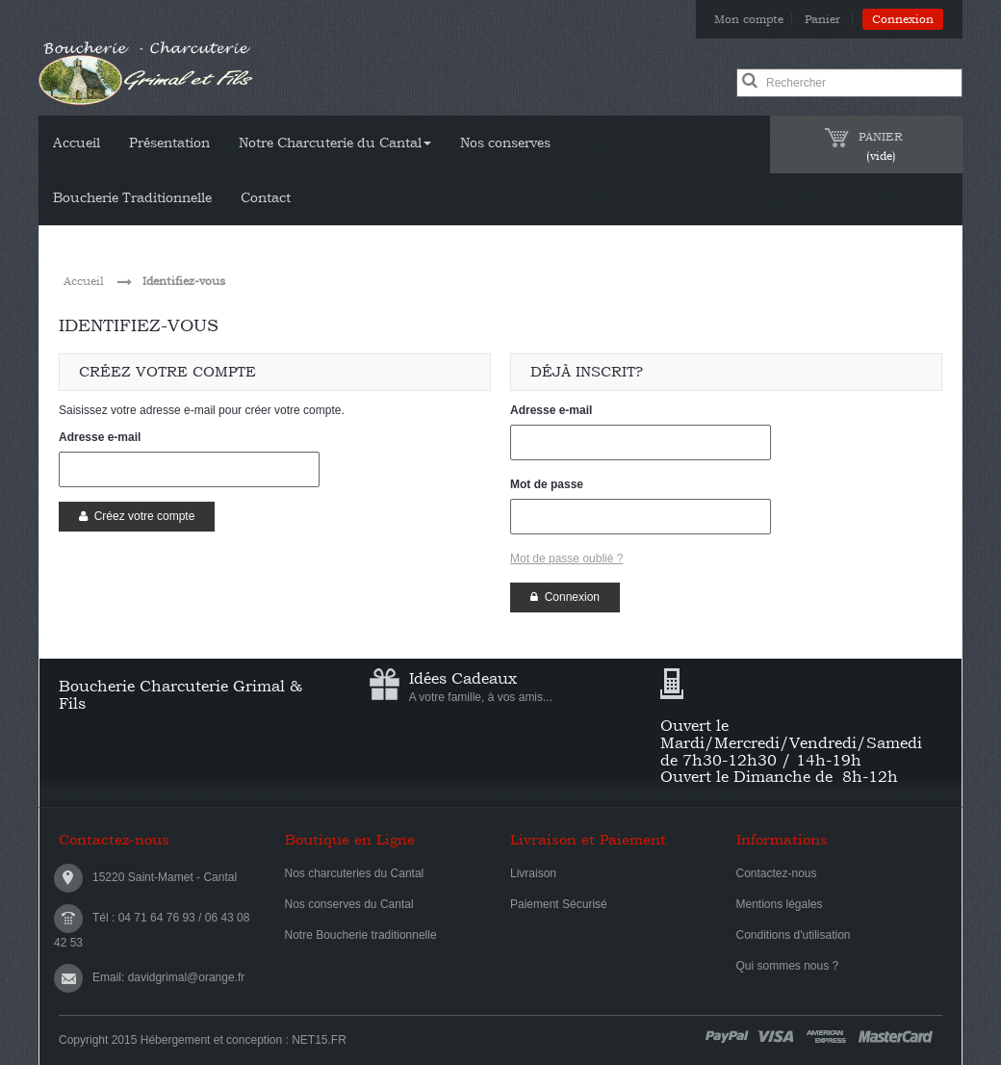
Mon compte (748, 19)
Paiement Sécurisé (558, 904)
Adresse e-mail (100, 437)
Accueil (84, 281)
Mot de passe (546, 484)
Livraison (533, 873)
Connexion (903, 19)
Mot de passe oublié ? (566, 558)
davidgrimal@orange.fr (186, 977)
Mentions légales (779, 904)
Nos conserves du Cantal (349, 904)
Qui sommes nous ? (787, 966)
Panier (824, 19)
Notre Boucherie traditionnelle (361, 935)
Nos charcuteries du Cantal (354, 873)
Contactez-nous (776, 873)
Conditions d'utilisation (793, 935)
